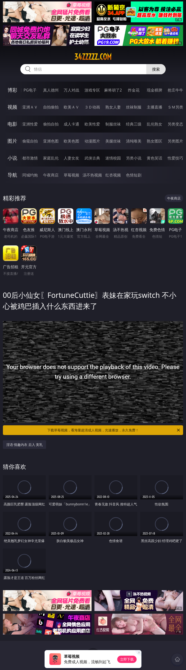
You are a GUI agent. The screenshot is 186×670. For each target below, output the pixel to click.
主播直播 (154, 107)
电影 (12, 124)
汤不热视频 (92, 175)
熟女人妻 (113, 107)
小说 (12, 158)
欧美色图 (71, 141)
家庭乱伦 (51, 158)
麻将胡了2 (113, 90)
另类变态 (175, 124)
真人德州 (51, 90)
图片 (12, 141)
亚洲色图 (51, 141)
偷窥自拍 (30, 141)
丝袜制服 (133, 107)
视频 (12, 107)
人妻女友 (71, 158)
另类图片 (175, 141)
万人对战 (71, 90)
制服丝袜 (113, 124)
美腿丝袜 (113, 141)
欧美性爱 (92, 124)
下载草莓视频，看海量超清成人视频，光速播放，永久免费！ (114, 430)
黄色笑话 (154, 158)
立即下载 (127, 659)
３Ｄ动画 (92, 107)
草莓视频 (71, 175)
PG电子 (29, 90)
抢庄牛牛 (175, 90)
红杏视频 (113, 175)
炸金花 (134, 90)
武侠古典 (92, 158)
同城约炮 (30, 175)
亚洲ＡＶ (30, 107)
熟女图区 (154, 141)
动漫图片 (92, 141)
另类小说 (133, 158)
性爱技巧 (175, 158)
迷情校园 (113, 158)
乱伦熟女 (154, 124)
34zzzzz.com (93, 57)
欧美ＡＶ (71, 107)
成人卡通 (71, 124)
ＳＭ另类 (175, 107)
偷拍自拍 (51, 124)
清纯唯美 (133, 141)
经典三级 (133, 124)
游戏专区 (92, 90)
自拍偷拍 (51, 107)
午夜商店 (51, 175)
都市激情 (30, 158)
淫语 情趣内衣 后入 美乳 (24, 444)
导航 (12, 175)
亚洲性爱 (30, 124)
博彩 (12, 90)
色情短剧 (133, 175)
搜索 (156, 69)
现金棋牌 (154, 90)
